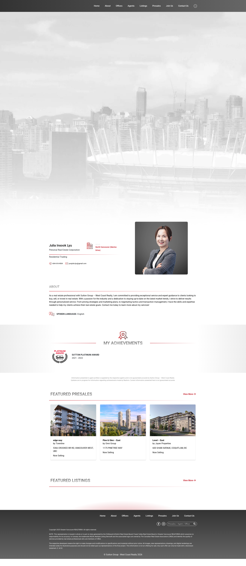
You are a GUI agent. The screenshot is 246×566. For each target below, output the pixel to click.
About (108, 6)
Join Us (169, 6)
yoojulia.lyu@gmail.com (77, 263)
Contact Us (183, 6)
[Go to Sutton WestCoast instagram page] (163, 523)
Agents (131, 6)
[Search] (194, 524)
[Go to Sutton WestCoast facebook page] (158, 523)
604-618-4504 (57, 263)
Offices (119, 6)
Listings (143, 6)
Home (97, 6)
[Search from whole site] (195, 5)
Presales (156, 6)
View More (189, 394)
